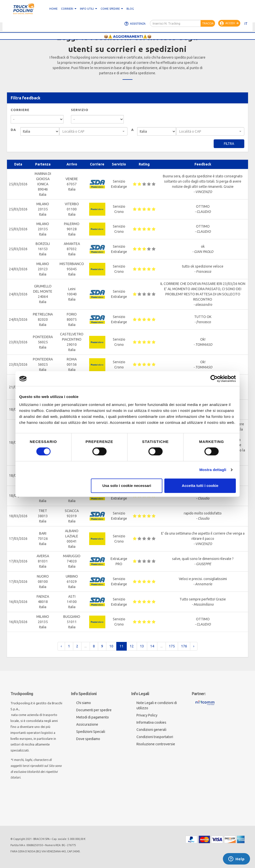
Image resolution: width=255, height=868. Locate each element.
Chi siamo (83, 703)
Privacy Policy (146, 715)
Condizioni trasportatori (154, 737)
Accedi (229, 23)
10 (111, 646)
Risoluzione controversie (155, 744)
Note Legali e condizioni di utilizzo (156, 705)
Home (53, 8)
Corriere (20, 110)
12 (132, 646)
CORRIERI (68, 8)
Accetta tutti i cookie (200, 485)
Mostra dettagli (212, 470)
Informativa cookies (151, 722)
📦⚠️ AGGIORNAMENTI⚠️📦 (127, 37)
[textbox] (92, 131)
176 (184, 646)
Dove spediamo (88, 739)
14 (152, 646)
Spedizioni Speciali (90, 732)
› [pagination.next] (193, 646)
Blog (130, 8)
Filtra (229, 144)
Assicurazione (87, 724)
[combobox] (93, 131)
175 (172, 646)
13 (142, 646)
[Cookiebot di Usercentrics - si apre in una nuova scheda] (214, 378)
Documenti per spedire (94, 710)
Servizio (79, 110)
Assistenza (135, 24)
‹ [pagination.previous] (61, 646)
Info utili (88, 8)
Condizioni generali (151, 730)
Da (13, 129)
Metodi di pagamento (92, 717)
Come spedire (112, 8)
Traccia (207, 23)
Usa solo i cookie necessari (126, 485)
